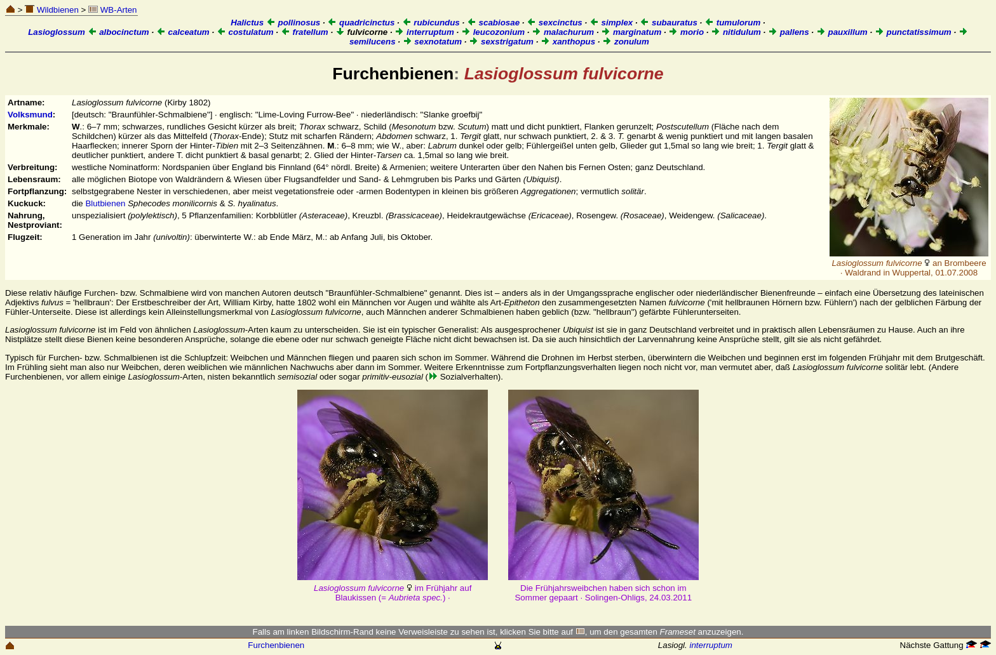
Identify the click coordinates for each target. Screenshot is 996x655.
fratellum (304, 32)
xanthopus (568, 41)
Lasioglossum (56, 32)
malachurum (563, 32)
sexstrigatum (501, 41)
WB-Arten (112, 10)
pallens (788, 32)
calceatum (183, 32)
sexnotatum (432, 41)
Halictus (247, 22)
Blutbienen (105, 203)
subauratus (668, 22)
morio (686, 32)
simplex (611, 22)
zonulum (625, 41)
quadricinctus (360, 22)
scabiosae (493, 22)
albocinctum (118, 32)
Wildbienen (52, 10)
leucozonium (493, 32)
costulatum (245, 32)
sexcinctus (554, 22)
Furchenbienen (276, 645)
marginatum (631, 32)
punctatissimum (913, 32)
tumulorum (732, 22)
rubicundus (431, 22)
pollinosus (293, 22)
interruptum (424, 32)
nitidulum (736, 32)
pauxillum (842, 32)
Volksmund (30, 114)
